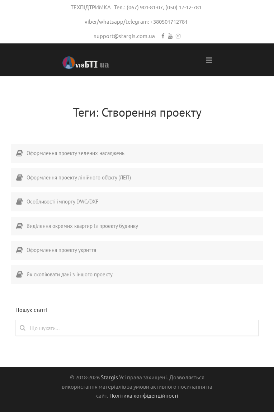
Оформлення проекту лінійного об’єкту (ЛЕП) (79, 177)
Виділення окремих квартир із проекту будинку (82, 226)
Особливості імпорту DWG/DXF (63, 201)
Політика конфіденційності (143, 395)
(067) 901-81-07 (145, 7)
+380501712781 (169, 21)
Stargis (109, 377)
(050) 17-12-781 (183, 7)
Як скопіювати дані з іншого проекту (70, 274)
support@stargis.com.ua (124, 35)
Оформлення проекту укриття (61, 250)
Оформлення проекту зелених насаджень (75, 153)
